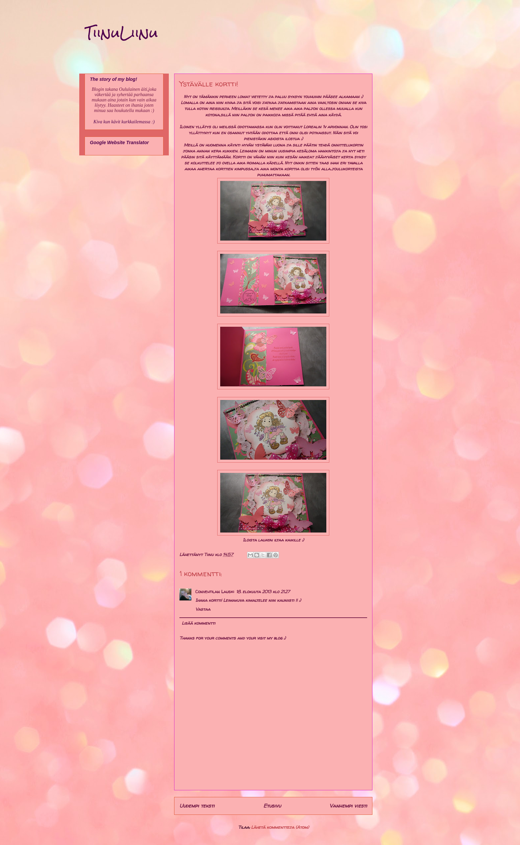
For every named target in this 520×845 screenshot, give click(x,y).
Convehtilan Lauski (214, 591)
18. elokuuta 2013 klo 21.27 (263, 591)
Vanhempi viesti (348, 805)
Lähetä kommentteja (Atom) (280, 827)
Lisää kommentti (198, 623)
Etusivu (272, 805)
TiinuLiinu (121, 32)
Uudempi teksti (197, 805)
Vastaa (202, 609)
